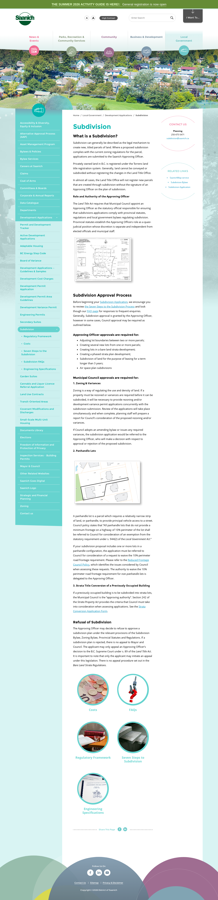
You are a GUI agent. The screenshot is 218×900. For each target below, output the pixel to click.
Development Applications (118, 115)
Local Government (92, 115)
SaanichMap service (179, 177)
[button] (86, 18)
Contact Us (80, 882)
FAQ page (92, 311)
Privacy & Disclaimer (113, 882)
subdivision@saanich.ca (178, 138)
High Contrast (108, 18)
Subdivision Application (114, 302)
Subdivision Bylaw (179, 182)
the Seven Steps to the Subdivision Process (110, 306)
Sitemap (94, 882)
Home (76, 115)
